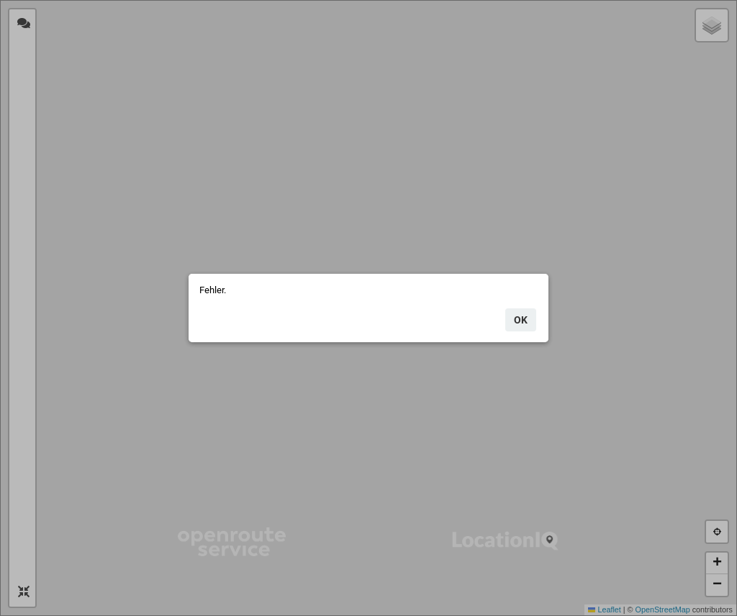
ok (521, 320)
